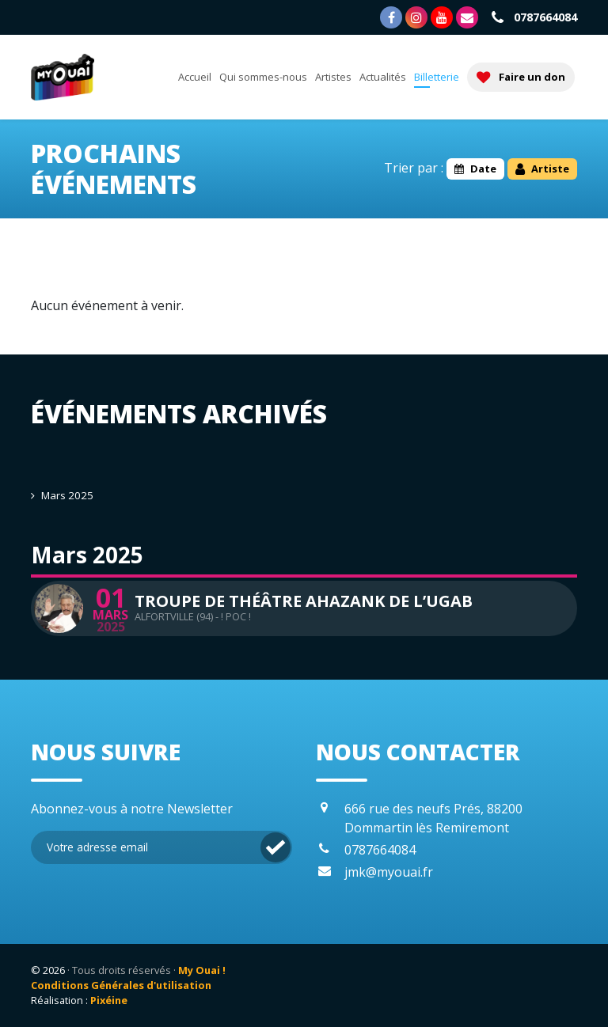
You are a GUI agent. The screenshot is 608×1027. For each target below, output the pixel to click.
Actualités (382, 77)
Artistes (333, 77)
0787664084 (532, 17)
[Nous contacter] (467, 17)
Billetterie (436, 77)
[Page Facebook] (391, 17)
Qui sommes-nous (263, 77)
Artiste (542, 168)
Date (475, 168)
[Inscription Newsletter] (161, 847)
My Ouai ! (202, 970)
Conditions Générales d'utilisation (121, 985)
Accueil (194, 77)
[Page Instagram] (416, 17)
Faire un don (521, 77)
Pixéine (108, 1000)
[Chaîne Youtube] (442, 17)
